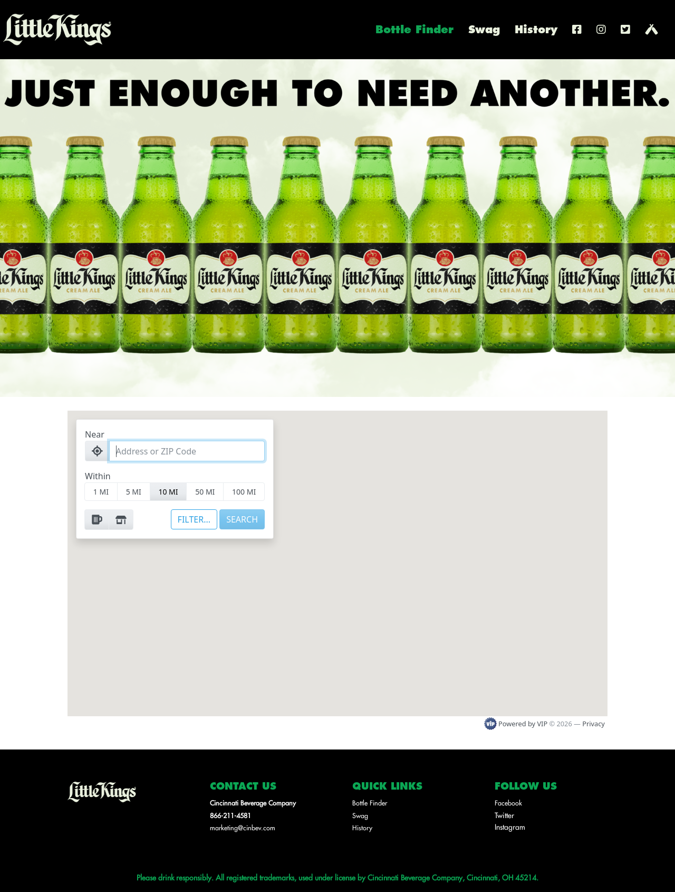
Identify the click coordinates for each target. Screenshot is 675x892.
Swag (484, 31)
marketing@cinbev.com (242, 827)
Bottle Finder (414, 31)
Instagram (510, 826)
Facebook (508, 803)
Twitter (504, 815)
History (536, 31)
